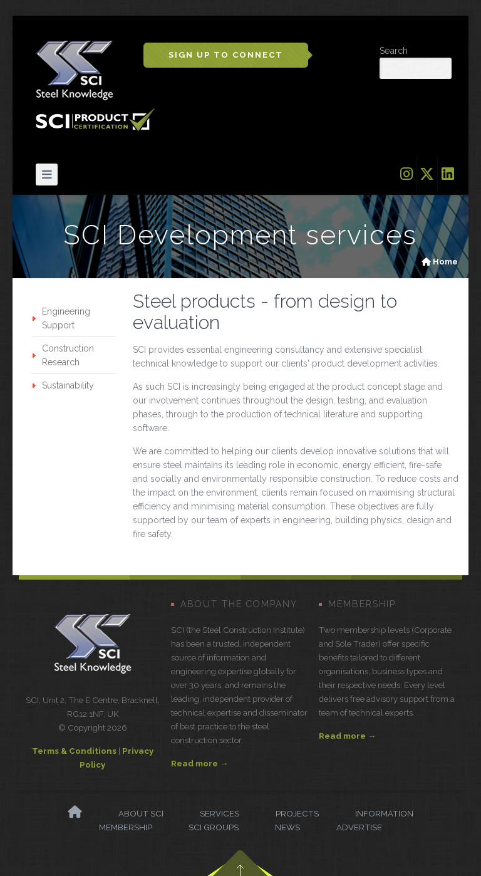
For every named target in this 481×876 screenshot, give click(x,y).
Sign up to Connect (225, 55)
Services (219, 813)
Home (445, 261)
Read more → (199, 763)
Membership (125, 827)
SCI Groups (214, 827)
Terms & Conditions (74, 751)
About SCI (140, 813)
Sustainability (68, 385)
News (287, 827)
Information (384, 813)
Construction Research (68, 355)
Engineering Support (66, 318)
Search (394, 51)
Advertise (359, 827)
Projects (297, 813)
